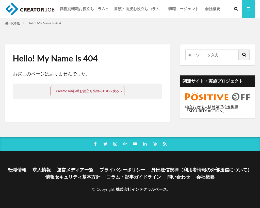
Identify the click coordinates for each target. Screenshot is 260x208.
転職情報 (17, 169)
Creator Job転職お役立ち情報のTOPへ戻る (87, 91)
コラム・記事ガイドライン (133, 177)
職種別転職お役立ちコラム (82, 8)
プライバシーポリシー (122, 169)
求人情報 (41, 169)
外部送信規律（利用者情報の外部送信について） (201, 169)
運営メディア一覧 (75, 169)
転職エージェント (183, 8)
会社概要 (212, 8)
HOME (15, 23)
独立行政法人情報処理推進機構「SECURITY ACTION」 (211, 109)
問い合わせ (178, 177)
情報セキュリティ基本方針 (72, 177)
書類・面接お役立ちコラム (137, 8)
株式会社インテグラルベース (141, 189)
